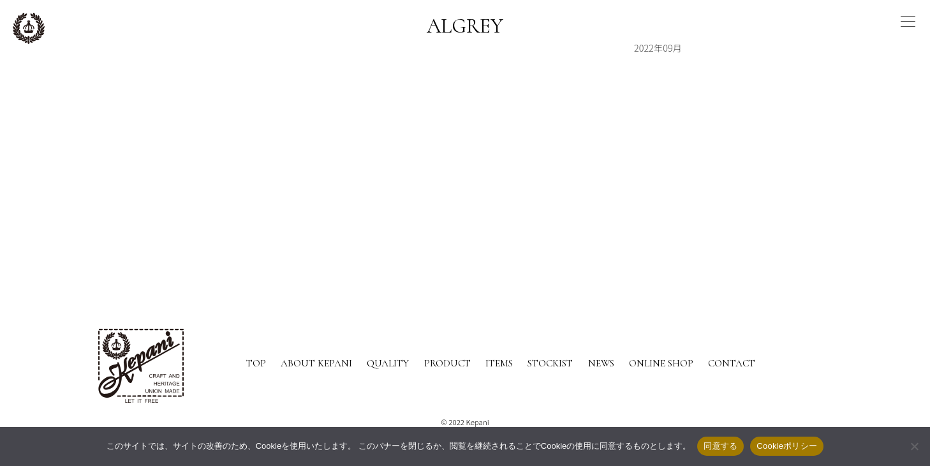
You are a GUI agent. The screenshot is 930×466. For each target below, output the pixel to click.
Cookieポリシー (787, 446)
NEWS (601, 363)
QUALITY (388, 363)
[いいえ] (914, 446)
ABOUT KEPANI (316, 363)
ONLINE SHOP (661, 363)
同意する (720, 446)
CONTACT (731, 363)
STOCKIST (550, 363)
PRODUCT (447, 363)
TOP (256, 363)
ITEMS (499, 363)
